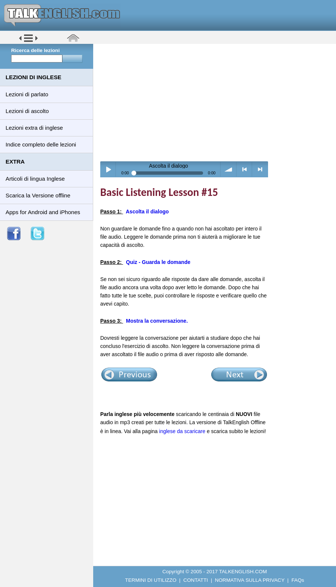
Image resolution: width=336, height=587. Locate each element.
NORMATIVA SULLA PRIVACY (249, 580)
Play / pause (108, 169)
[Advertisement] (217, 102)
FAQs (297, 580)
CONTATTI (195, 580)
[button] (28, 41)
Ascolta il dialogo (147, 212)
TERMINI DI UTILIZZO (150, 580)
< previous (244, 169)
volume (228, 169)
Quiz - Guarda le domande (158, 262)
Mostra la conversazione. (157, 321)
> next (260, 169)
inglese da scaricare (182, 431)
